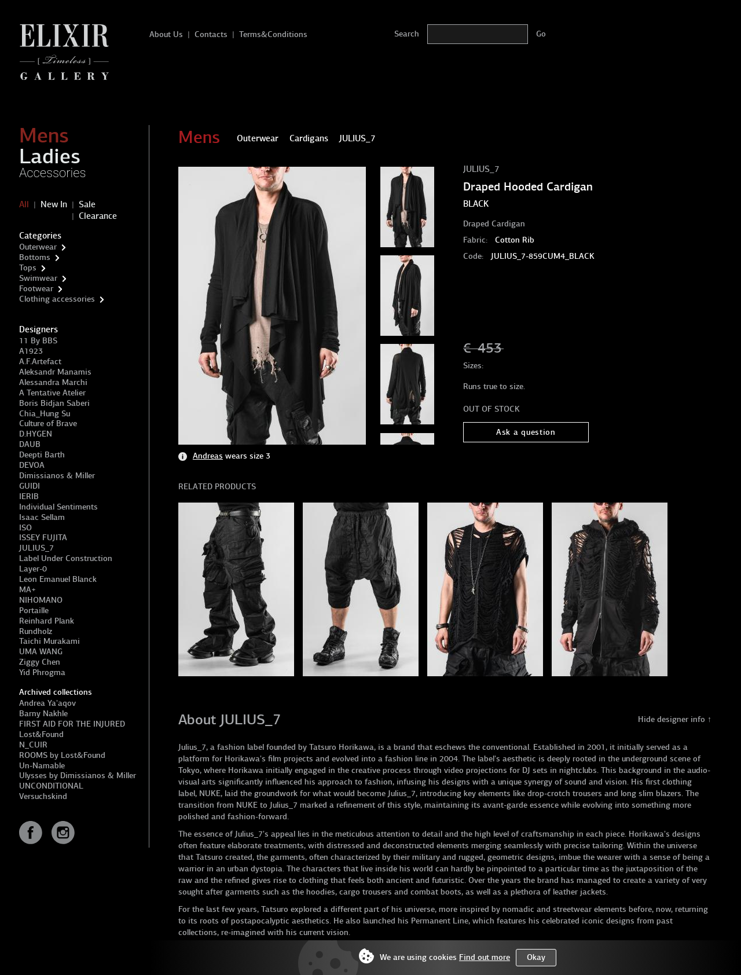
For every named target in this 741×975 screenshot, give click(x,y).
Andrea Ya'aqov (47, 703)
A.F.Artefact (40, 361)
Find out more (484, 957)
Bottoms (34, 257)
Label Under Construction (65, 558)
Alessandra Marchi (53, 382)
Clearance (98, 216)
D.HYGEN (35, 434)
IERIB (29, 496)
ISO (25, 528)
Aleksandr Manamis (55, 372)
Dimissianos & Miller (57, 476)
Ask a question (526, 432)
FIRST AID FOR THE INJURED (72, 724)
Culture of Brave (48, 423)
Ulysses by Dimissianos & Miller (77, 775)
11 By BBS (38, 341)
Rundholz (35, 631)
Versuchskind (43, 796)
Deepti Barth (42, 455)
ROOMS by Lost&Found (62, 755)
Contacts (211, 34)
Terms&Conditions (273, 34)
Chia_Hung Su (44, 414)
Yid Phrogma (42, 672)
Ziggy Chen (39, 662)
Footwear (36, 289)
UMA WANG (41, 652)
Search (406, 34)
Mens (44, 135)
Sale (87, 204)
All (24, 204)
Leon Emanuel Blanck (58, 579)
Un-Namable (42, 766)
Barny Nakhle (43, 714)
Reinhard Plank (46, 621)
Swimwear (38, 278)
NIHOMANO (41, 600)
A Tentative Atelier (52, 393)
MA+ (27, 590)
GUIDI (29, 486)
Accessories (52, 173)
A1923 (31, 351)
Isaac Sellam (42, 517)
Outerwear (38, 247)
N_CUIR (33, 745)
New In (54, 204)
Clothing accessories (57, 299)
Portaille (34, 610)
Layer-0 (33, 569)
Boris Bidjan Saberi (54, 403)
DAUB (30, 444)
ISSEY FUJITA (43, 538)
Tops (27, 268)
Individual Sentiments (58, 507)
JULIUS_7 (36, 548)
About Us (166, 34)
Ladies (49, 156)
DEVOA (32, 465)
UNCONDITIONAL (51, 786)
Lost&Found (41, 734)
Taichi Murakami (49, 641)
